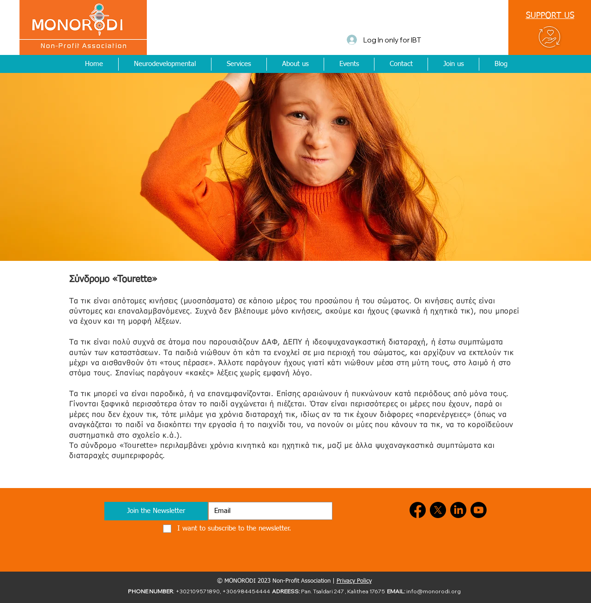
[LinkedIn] (458, 510)
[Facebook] (418, 510)
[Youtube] (478, 510)
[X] (438, 510)
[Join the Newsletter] (156, 511)
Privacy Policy (354, 581)
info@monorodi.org (433, 591)
